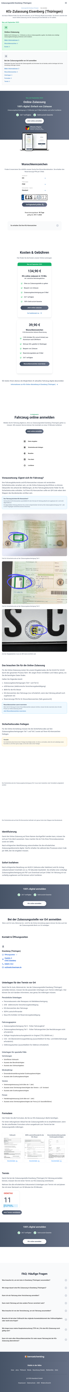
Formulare (8, 78)
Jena (17, 1370)
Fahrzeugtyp (25, 181)
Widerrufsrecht (46, 1383)
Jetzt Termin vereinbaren (11, 1212)
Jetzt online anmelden (34, 121)
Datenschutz (31, 1383)
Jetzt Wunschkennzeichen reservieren (15, 711)
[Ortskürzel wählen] (34, 178)
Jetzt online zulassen (34, 308)
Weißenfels (49, 1370)
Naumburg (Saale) (39, 1370)
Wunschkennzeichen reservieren (34, 364)
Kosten (7, 46)
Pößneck (23, 1370)
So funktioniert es (34, 313)
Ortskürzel (24, 175)
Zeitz (56, 1370)
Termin (7, 81)
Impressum (22, 1383)
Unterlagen (8, 75)
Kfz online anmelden (34, 903)
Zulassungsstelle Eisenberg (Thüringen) (30, 8)
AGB (38, 1383)
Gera (12, 1370)
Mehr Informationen (12, 40)
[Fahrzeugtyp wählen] (34, 184)
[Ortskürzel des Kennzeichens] (28, 197)
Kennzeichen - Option (27, 188)
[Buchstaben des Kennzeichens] (39, 197)
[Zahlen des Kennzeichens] (44, 197)
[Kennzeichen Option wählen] (34, 191)
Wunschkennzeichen (11, 43)
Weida (29, 1370)
